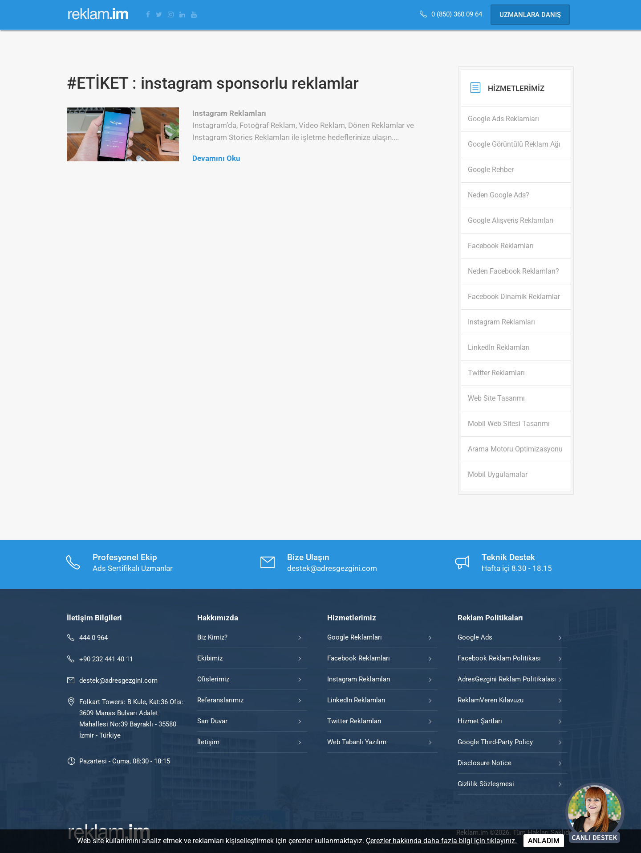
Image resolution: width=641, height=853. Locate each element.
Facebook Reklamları (358, 658)
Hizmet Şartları (480, 721)
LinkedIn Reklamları (356, 700)
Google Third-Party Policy (495, 742)
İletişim (208, 742)
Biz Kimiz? (212, 637)
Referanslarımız (220, 700)
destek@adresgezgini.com (118, 681)
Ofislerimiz (213, 679)
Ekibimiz (210, 658)
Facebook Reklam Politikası (499, 658)
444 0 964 (93, 638)
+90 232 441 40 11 (106, 659)
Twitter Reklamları (354, 721)
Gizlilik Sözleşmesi (486, 784)
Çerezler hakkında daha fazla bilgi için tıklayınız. (441, 841)
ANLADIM (544, 841)
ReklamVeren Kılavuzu (490, 700)
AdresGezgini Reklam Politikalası (507, 679)
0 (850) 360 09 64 (457, 14)
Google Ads (475, 637)
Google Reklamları (354, 637)
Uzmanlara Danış (530, 15)
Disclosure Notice (484, 763)
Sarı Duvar (212, 721)
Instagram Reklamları (358, 679)
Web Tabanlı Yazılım (356, 742)
